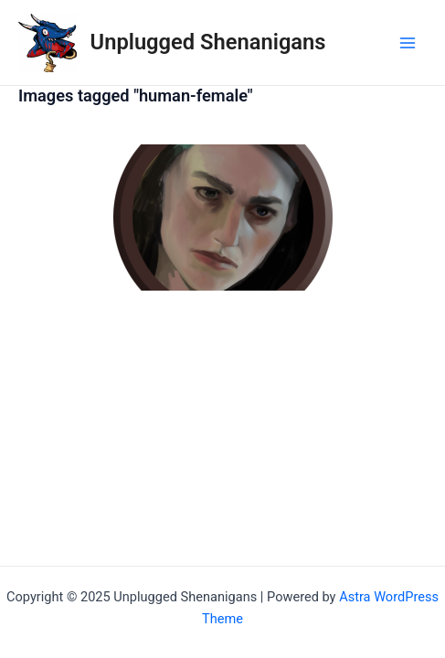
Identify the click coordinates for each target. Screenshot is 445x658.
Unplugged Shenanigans (208, 42)
